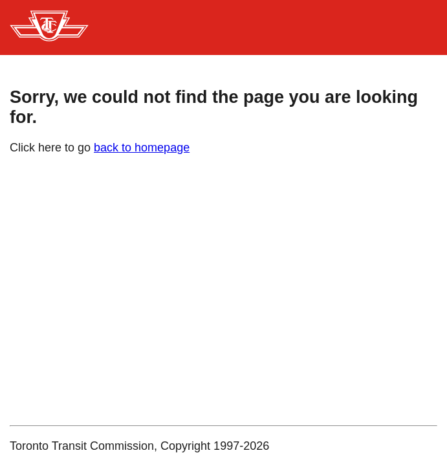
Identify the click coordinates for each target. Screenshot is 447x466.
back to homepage (142, 147)
